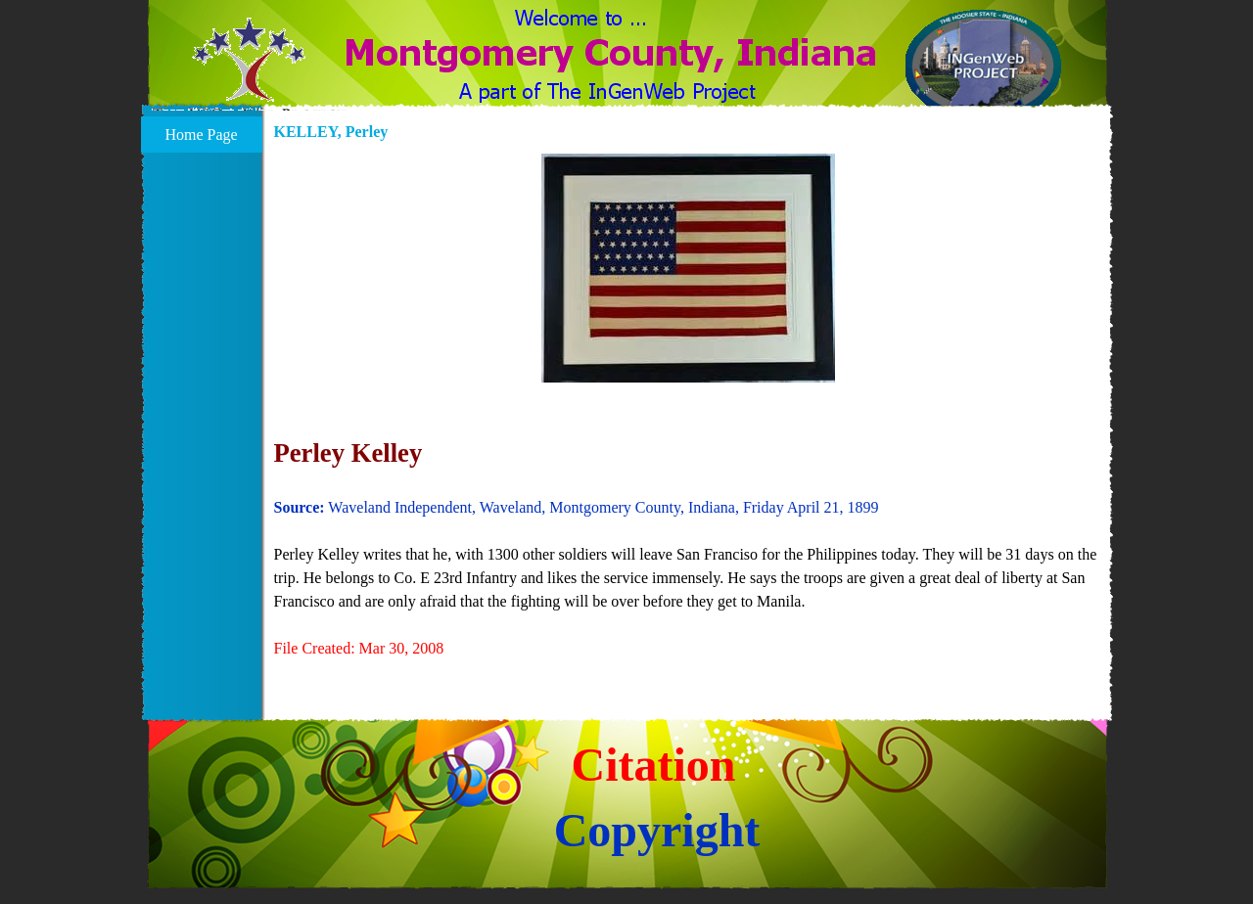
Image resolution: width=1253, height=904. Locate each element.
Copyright (657, 830)
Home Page (200, 134)
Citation (654, 765)
